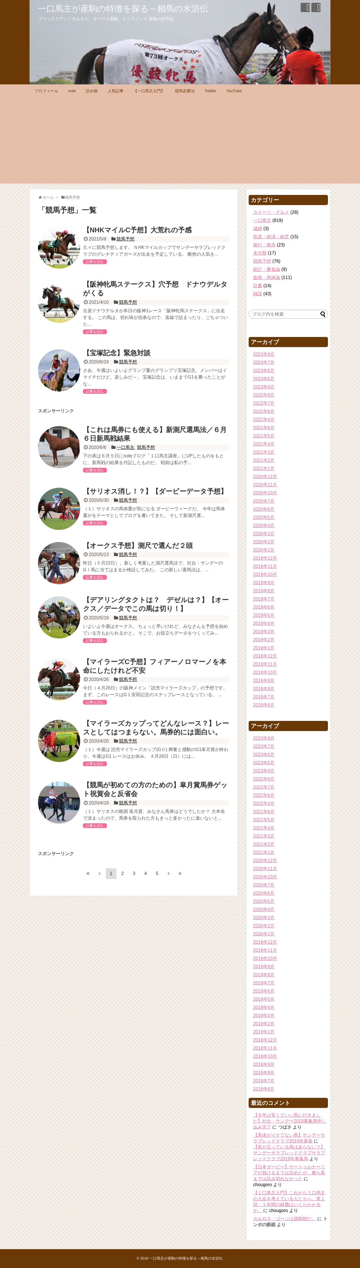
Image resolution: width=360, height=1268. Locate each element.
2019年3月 (264, 631)
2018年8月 (264, 688)
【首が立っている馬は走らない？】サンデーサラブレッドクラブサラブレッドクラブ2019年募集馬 (289, 1153)
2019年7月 (264, 599)
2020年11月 (265, 484)
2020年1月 (264, 550)
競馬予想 (125, 239)
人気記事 (115, 91)
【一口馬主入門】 (149, 91)
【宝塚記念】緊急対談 (116, 353)
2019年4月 (264, 623)
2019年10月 (265, 574)
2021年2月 (264, 460)
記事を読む (95, 262)
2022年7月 (264, 403)
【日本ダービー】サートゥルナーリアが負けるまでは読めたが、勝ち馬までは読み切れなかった (289, 1172)
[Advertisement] (180, 139)
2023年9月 (264, 354)
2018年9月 (264, 680)
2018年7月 (264, 696)
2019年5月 (264, 615)
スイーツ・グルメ (271, 212)
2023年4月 (264, 387)
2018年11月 (265, 664)
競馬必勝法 (185, 91)
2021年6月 (264, 427)
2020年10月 (265, 493)
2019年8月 (264, 590)
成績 (257, 228)
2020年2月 (264, 541)
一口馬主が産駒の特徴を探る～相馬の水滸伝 (123, 8)
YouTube (234, 91)
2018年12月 (265, 656)
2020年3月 (264, 533)
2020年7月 (264, 501)
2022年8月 (264, 395)
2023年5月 (264, 378)
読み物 (92, 91)
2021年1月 (264, 468)
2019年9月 (264, 582)
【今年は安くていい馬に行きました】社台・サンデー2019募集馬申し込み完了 (289, 1121)
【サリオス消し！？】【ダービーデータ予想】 (155, 491)
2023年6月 (264, 370)
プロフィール (46, 91)
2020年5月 (264, 517)
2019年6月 (264, 607)
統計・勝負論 (266, 269)
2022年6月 (264, 411)
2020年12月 (265, 476)
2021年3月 (264, 452)
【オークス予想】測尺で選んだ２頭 (138, 545)
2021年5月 (264, 435)
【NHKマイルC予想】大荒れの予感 (137, 230)
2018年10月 (265, 672)
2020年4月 (264, 525)
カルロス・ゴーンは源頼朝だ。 (284, 1218)
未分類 (260, 253)
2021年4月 (264, 444)
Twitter (210, 91)
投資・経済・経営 (271, 236)
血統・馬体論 (266, 277)
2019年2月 (264, 639)
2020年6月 (264, 509)
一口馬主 (125, 447)
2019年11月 (265, 566)
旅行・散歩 (264, 244)
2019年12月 (265, 558)
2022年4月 (264, 419)
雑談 (257, 293)
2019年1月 (264, 648)
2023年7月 (264, 362)
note (72, 91)
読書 (257, 285)
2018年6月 (264, 705)
